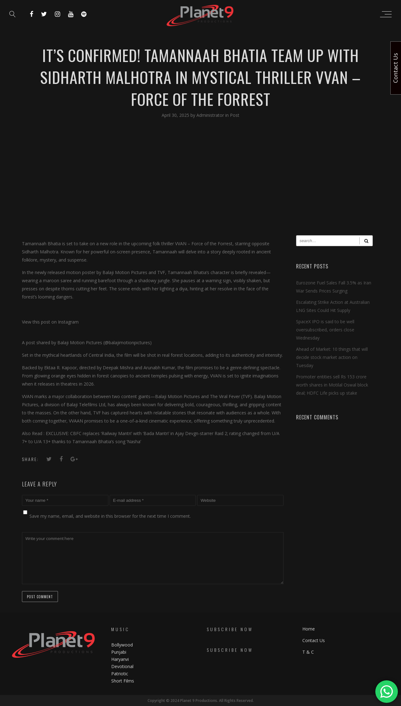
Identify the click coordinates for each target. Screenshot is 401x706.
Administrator (210, 115)
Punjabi (118, 652)
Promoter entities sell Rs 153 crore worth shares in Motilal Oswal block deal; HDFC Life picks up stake (332, 385)
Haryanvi (120, 659)
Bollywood (122, 645)
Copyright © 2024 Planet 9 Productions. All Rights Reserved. (201, 700)
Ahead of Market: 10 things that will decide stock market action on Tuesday (332, 357)
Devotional (122, 666)
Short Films (122, 681)
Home (308, 629)
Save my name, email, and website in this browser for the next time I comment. (110, 516)
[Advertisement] (200, 182)
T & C (308, 652)
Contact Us (313, 640)
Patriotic (120, 674)
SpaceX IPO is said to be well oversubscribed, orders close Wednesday (325, 330)
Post (234, 115)
